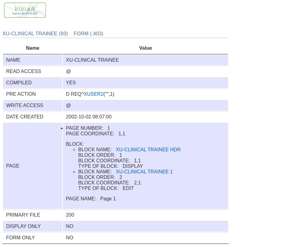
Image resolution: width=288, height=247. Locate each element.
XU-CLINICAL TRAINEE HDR (148, 149)
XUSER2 (93, 94)
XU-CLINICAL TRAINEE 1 (144, 171)
